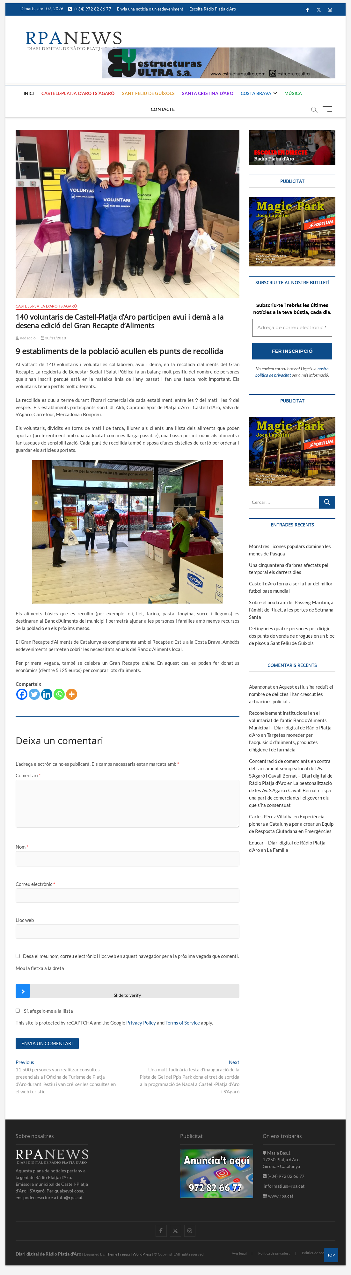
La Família (277, 850)
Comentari (28, 775)
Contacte (163, 109)
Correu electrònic (35, 884)
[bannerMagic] (292, 201)
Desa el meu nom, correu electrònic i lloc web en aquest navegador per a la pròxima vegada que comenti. (131, 956)
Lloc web (25, 920)
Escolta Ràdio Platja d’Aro (212, 8)
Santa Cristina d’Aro (207, 93)
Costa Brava (256, 93)
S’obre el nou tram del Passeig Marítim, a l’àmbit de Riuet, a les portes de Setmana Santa (291, 609)
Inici (29, 93)
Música (293, 93)
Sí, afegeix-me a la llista (44, 1011)
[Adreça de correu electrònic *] (292, 328)
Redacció (26, 338)
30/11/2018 (53, 338)
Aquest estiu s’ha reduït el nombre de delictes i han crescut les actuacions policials (291, 694)
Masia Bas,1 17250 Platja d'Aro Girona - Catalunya (281, 1159)
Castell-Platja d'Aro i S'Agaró (46, 306)
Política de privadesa (274, 1253)
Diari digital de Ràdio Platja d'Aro (48, 1254)
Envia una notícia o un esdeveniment (150, 8)
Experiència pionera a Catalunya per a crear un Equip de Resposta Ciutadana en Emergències (291, 824)
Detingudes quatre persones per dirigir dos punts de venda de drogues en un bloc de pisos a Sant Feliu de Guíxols (291, 636)
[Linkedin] (46, 694)
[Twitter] (34, 694)
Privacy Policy (141, 1022)
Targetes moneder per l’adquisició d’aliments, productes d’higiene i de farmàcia (283, 742)
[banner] (218, 51)
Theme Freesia (118, 1254)
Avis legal (239, 1253)
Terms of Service (182, 1022)
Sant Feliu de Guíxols (148, 93)
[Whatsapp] (59, 694)
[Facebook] (21, 694)
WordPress (142, 1254)
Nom (22, 847)
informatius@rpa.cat (283, 1186)
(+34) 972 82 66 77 (89, 8)
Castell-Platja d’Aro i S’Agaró (78, 93)
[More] (71, 694)
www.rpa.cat (278, 1196)
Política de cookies (316, 1253)
